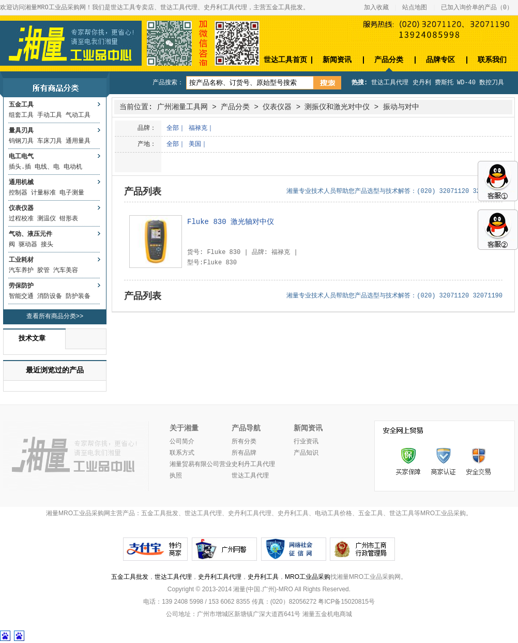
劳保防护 (21, 286)
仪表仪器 (21, 208)
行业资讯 (306, 441)
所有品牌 (244, 453)
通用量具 (78, 141)
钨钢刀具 (21, 141)
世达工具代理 (389, 82)
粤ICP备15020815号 (346, 601)
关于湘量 (184, 428)
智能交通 (21, 296)
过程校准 (21, 218)
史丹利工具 (263, 576)
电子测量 (71, 193)
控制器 (18, 193)
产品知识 (306, 453)
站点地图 (414, 7)
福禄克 (198, 128)
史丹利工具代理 (219, 576)
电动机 (73, 167)
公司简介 (182, 441)
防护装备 (78, 296)
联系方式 (182, 453)
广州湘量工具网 (182, 107)
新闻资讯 (337, 60)
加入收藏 (376, 7)
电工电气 (21, 156)
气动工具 (78, 115)
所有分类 (244, 441)
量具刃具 (21, 130)
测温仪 (46, 218)
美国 (195, 144)
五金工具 (21, 105)
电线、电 (47, 167)
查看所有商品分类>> (54, 316)
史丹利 (422, 82)
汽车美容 (65, 270)
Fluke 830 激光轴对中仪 (230, 222)
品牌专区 (440, 60)
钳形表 (68, 218)
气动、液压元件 (30, 234)
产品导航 (246, 428)
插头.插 (20, 167)
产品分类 (388, 60)
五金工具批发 (129, 576)
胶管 (43, 270)
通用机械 (21, 182)
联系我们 (492, 60)
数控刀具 (491, 82)
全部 (172, 128)
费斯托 (444, 82)
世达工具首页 (285, 60)
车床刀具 (49, 141)
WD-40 (466, 82)
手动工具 (49, 115)
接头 (47, 244)
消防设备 (49, 296)
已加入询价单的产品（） (477, 7)
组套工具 (21, 115)
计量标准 (43, 193)
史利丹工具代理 (253, 464)
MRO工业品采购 (307, 576)
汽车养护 (21, 270)
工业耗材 (21, 260)
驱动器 (28, 244)
